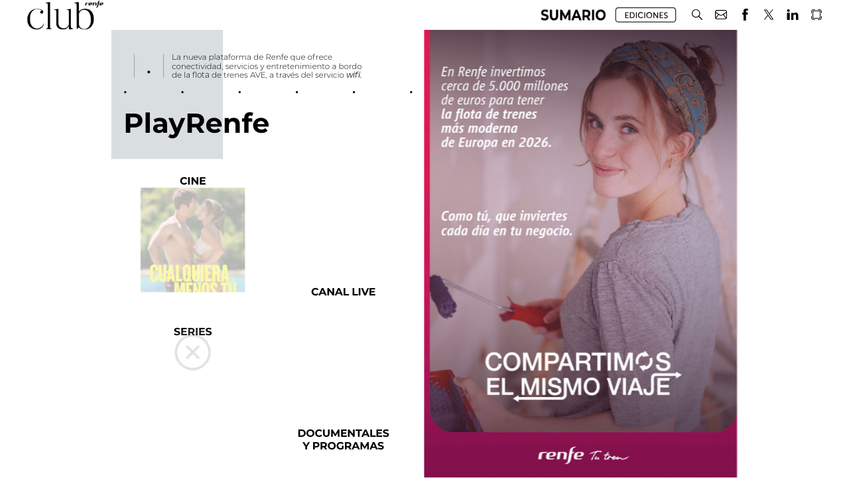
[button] (697, 15)
